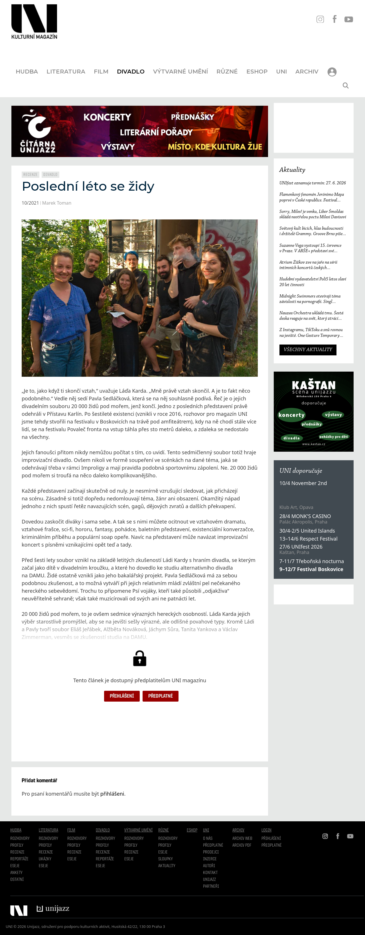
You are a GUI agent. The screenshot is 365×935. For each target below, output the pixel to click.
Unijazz (209, 879)
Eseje (15, 866)
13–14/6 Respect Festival (308, 538)
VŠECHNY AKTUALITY (308, 350)
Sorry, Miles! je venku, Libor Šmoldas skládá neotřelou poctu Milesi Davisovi (312, 214)
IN (320, 19)
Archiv (307, 71)
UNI (281, 71)
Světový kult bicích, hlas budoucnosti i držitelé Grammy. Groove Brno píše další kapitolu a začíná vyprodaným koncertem (311, 231)
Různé (227, 71)
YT (349, 19)
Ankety (16, 873)
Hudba (27, 71)
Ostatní (17, 879)
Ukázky (45, 859)
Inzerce (210, 859)
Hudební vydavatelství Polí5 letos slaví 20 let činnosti (312, 282)
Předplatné (160, 696)
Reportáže (19, 859)
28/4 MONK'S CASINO (305, 516)
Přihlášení (122, 696)
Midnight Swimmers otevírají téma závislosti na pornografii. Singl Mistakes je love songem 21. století (309, 299)
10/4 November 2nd (303, 483)
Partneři (211, 886)
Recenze (30, 175)
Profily (16, 845)
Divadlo (131, 71)
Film (101, 71)
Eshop (256, 71)
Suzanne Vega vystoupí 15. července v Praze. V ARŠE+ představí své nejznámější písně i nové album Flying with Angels (311, 248)
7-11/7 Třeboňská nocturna (311, 561)
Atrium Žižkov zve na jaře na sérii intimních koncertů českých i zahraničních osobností (308, 265)
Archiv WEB (242, 838)
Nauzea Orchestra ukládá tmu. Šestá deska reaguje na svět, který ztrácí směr (311, 316)
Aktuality (292, 170)
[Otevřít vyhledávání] (346, 86)
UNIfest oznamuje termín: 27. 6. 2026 (312, 183)
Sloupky (165, 859)
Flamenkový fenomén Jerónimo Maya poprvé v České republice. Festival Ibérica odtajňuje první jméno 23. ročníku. (311, 197)
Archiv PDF (241, 845)
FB (334, 19)
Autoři (209, 866)
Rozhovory (20, 838)
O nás (207, 838)
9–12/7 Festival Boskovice (311, 569)
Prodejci (211, 852)
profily (45, 845)
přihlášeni (112, 793)
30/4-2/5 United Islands (307, 530)
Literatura (65, 71)
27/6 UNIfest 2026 (301, 546)
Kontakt (210, 873)
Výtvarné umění (180, 71)
